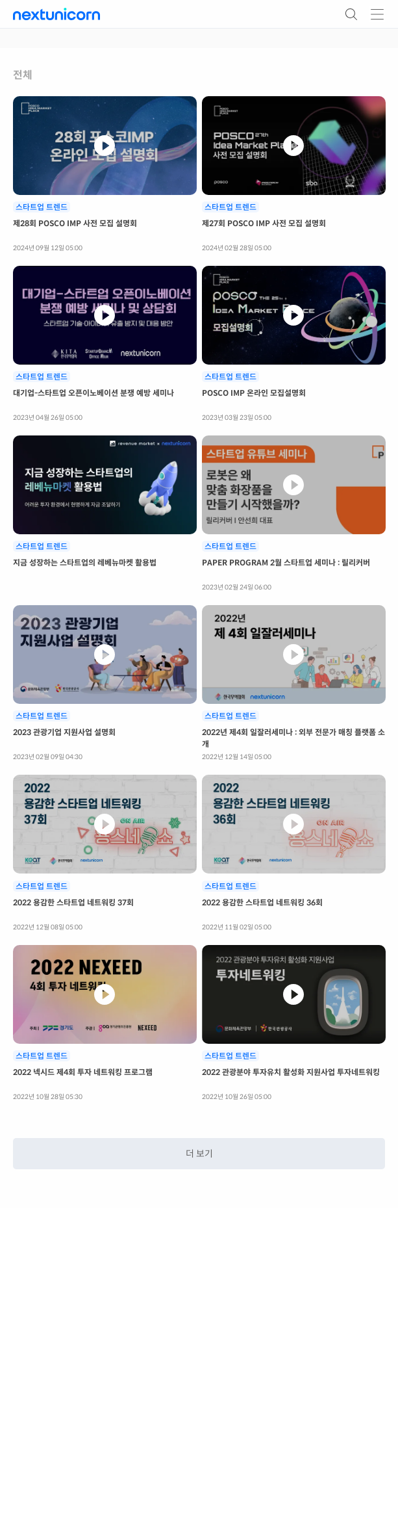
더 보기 (199, 1153)
